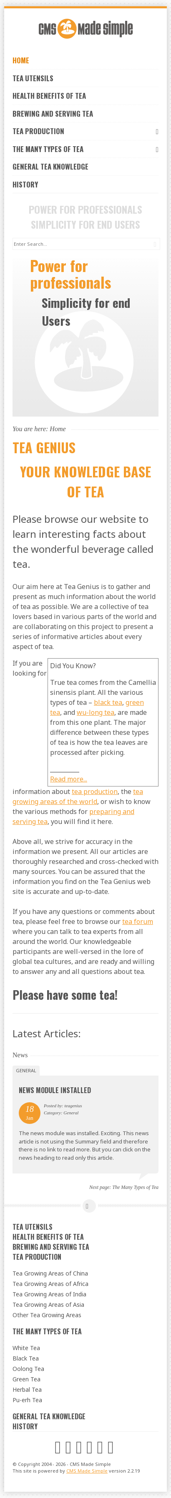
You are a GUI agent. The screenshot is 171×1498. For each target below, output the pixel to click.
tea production (95, 791)
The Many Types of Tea (85, 149)
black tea (108, 702)
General (26, 1070)
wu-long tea (95, 712)
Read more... (68, 779)
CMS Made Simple (87, 1471)
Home (21, 60)
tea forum (137, 921)
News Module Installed (55, 1090)
